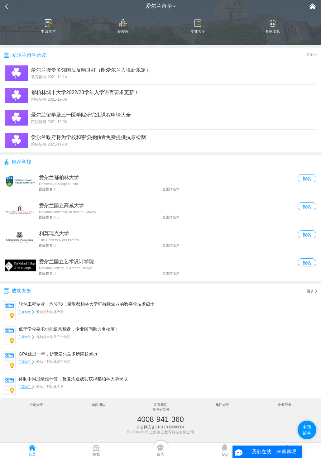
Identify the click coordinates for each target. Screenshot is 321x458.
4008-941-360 (160, 419)
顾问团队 (98, 405)
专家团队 (272, 26)
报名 (307, 178)
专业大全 (197, 26)
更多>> (311, 54)
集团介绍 (222, 405)
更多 (312, 291)
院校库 (123, 26)
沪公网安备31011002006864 (160, 427)
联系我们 (160, 405)
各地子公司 (160, 409)
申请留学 (48, 26)
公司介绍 (36, 405)
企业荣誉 (284, 405)
